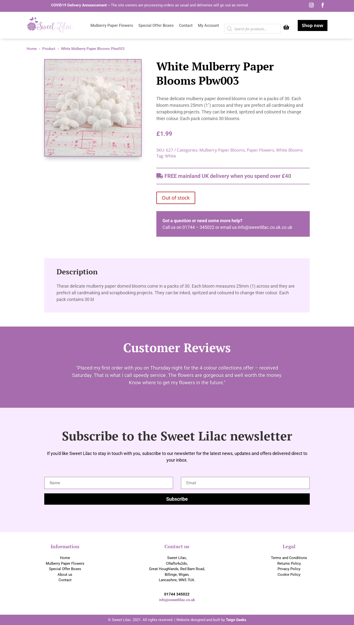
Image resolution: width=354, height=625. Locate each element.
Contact (185, 26)
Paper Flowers (260, 150)
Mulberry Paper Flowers (111, 26)
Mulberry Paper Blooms (222, 150)
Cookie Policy (289, 574)
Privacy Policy (289, 569)
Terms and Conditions (289, 558)
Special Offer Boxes (156, 26)
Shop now (312, 25)
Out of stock (176, 197)
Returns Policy (289, 563)
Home (65, 558)
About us (65, 574)
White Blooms (289, 150)
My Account (208, 26)
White (170, 156)
